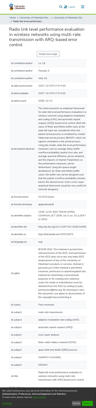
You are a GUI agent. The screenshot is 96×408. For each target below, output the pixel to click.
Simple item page (48, 54)
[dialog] (48, 398)
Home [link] (12, 17)
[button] (17, 7)
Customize (7, 403)
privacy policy (39, 397)
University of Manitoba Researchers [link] (35, 17)
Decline (76, 403)
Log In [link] (72, 7)
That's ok (87, 403)
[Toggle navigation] (82, 7)
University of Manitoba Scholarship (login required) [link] (69, 17)
